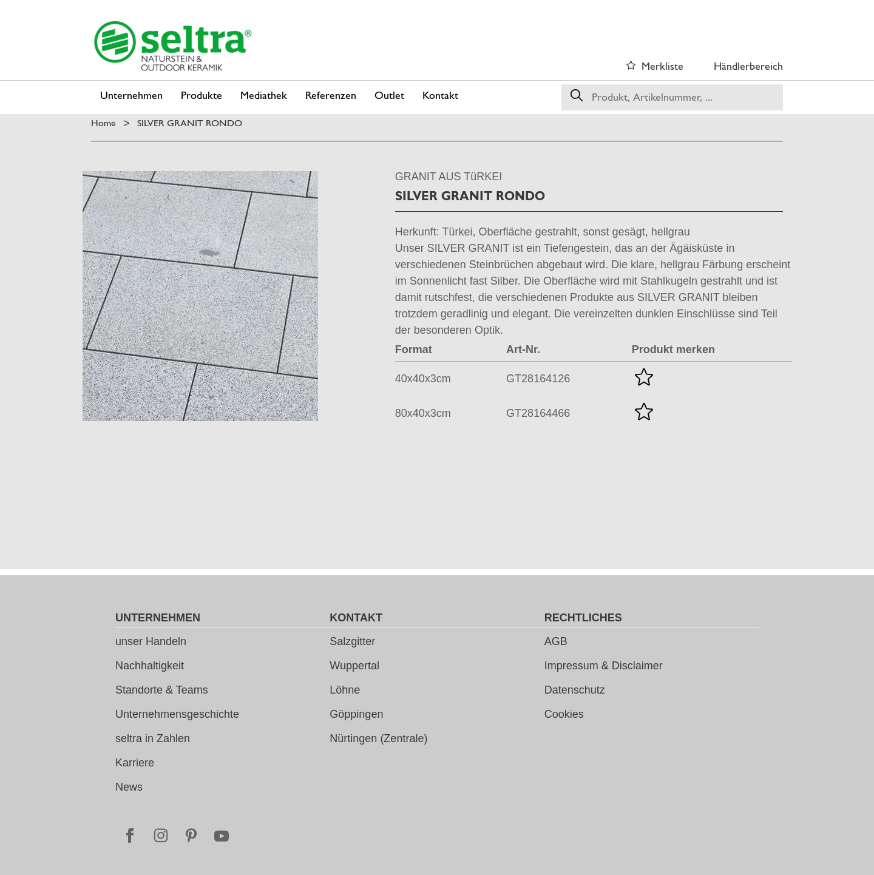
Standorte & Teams (161, 690)
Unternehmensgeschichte (177, 714)
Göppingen (356, 714)
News (129, 787)
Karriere (134, 763)
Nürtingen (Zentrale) (378, 738)
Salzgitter (352, 641)
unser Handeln (150, 641)
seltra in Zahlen (152, 738)
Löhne (345, 690)
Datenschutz (574, 690)
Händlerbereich (748, 65)
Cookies (564, 714)
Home (103, 123)
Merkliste (662, 65)
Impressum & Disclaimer (603, 666)
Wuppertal (354, 666)
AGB (555, 641)
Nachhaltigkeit (149, 666)
